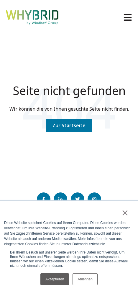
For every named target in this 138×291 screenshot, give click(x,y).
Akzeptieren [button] (54, 279)
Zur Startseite (69, 125)
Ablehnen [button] (85, 279)
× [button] (124, 212)
